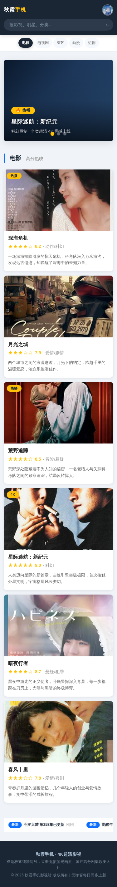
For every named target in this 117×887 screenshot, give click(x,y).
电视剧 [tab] (43, 43)
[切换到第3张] (64, 133)
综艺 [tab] (60, 43)
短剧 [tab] (91, 43)
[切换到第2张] (58, 133)
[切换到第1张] (52, 134)
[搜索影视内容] (58, 25)
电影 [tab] (25, 43)
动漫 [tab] (76, 43)
